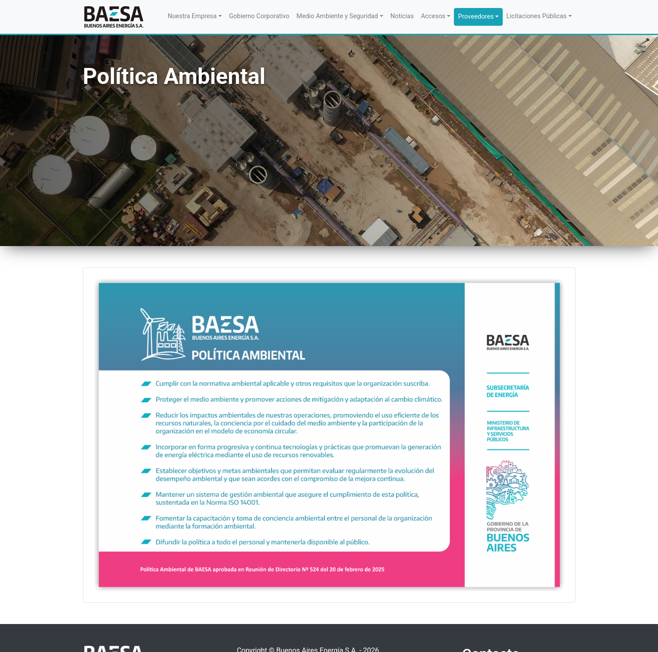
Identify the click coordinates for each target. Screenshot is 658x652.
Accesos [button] (433, 16)
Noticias (402, 16)
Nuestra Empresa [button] (192, 16)
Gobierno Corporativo (259, 16)
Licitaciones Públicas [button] (536, 16)
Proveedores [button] (475, 16)
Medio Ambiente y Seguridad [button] (337, 16)
